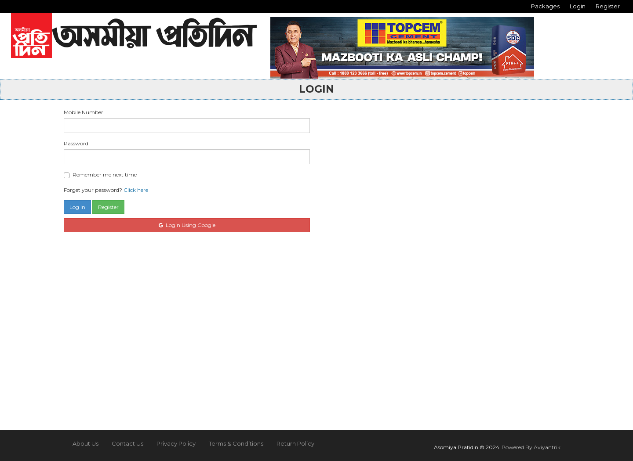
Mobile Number (83, 112)
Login (578, 6)
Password (76, 143)
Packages (545, 6)
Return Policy (295, 443)
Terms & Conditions (236, 443)
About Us (85, 443)
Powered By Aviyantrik (531, 447)
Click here (136, 190)
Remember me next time (100, 174)
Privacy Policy (176, 443)
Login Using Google (187, 225)
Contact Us (127, 443)
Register (608, 6)
